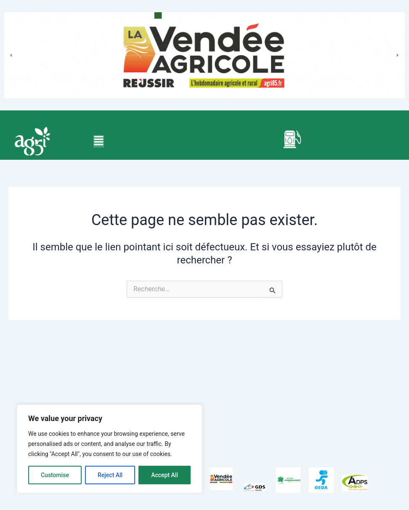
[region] (109, 449)
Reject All (110, 475)
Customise (55, 475)
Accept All (164, 475)
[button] (98, 141)
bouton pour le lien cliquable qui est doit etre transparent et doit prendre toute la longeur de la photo (204, 46)
